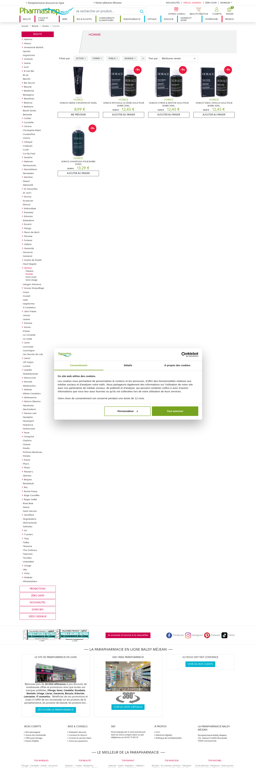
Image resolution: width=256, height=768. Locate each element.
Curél (25, 149)
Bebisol (140, 765)
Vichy (27, 573)
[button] (216, 11)
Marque (129, 58)
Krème (26, 331)
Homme (29, 274)
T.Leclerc (28, 534)
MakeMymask (30, 373)
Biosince (28, 102)
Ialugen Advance (32, 284)
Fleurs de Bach (31, 232)
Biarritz (26, 78)
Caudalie (29, 122)
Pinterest (212, 635)
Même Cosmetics (32, 393)
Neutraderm (29, 409)
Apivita (26, 51)
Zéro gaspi (37, 595)
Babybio (129, 765)
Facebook (175, 635)
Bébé (64, 19)
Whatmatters (30, 581)
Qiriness (27, 475)
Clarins (26, 137)
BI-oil (25, 75)
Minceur (168, 19)
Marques (225, 2)
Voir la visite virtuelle (128, 707)
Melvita (28, 389)
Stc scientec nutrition (171, 765)
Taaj (26, 538)
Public (112, 58)
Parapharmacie (131, 19)
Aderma (28, 39)
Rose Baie (28, 503)
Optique (152, 19)
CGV (158, 732)
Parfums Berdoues (32, 452)
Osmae (26, 444)
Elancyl (26, 204)
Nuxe (26, 432)
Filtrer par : (65, 58)
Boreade (27, 114)
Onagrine (29, 436)
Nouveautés (173, 2)
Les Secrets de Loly (33, 354)
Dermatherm (30, 169)
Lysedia (28, 369)
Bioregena (28, 94)
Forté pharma (201, 765)
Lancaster (28, 346)
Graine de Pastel (32, 259)
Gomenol (27, 256)
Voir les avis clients (200, 664)
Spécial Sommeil (192, 2)
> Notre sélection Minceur (107, 2)
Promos (229, 19)
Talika (26, 542)
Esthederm (28, 220)
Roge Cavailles (31, 495)
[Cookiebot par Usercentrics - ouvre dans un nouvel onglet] (184, 354)
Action (80, 58)
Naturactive (227, 765)
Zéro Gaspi (211, 2)
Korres (27, 327)
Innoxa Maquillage (34, 288)
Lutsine (26, 366)
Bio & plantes (84, 19)
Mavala (28, 381)
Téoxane (27, 546)
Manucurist (30, 377)
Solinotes (27, 526)
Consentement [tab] (78, 365)
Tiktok (228, 635)
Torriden (27, 557)
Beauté (27, 19)
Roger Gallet (30, 499)
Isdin (25, 299)
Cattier (27, 118)
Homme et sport (186, 19)
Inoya (26, 292)
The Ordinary (30, 550)
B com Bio (29, 70)
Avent (120, 765)
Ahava (27, 43)
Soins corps (31, 277)
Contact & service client (80, 738)
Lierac (27, 358)
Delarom (28, 161)
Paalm (26, 448)
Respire (28, 479)
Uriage (27, 565)
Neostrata (28, 405)
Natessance (30, 397)
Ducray (27, 196)
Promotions (38, 588)
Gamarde (29, 248)
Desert (26, 181)
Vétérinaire (211, 19)
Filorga (27, 228)
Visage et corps (43, 19)
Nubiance (28, 424)
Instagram (194, 635)
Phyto (27, 467)
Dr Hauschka (30, 188)
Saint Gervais (30, 511)
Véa (25, 569)
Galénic (28, 244)
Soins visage (31, 279)
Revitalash (28, 483)
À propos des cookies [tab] (177, 365)
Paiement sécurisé (77, 732)
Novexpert (28, 420)
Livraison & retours (78, 735)
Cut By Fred (29, 153)
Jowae (26, 319)
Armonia (28, 58)
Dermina (28, 177)
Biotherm (28, 106)
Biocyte (28, 86)
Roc (26, 487)
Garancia (28, 252)
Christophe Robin (32, 130)
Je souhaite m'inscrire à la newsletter (128, 635)
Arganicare (29, 55)
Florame (28, 236)
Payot (27, 459)
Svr (25, 530)
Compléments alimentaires (106, 19)
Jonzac (26, 315)
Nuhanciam (29, 428)
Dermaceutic (29, 165)
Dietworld (28, 184)
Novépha (28, 417)
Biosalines (29, 98)
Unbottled (28, 561)
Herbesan (215, 765)
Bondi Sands (29, 110)
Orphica (27, 440)
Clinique (28, 141)
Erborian (28, 216)
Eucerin (28, 224)
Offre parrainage (33, 738)
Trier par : (153, 58)
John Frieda (30, 311)
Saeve (26, 507)
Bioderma (29, 90)
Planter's (28, 471)
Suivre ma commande (35, 735)
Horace (45, 26)
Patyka (26, 455)
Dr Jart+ (27, 192)
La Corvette (29, 334)
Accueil (25, 26)
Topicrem (28, 553)
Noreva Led (30, 413)
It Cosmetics (29, 307)
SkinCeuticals (30, 522)
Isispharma (29, 303)
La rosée (27, 338)
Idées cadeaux (38, 616)
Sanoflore (29, 514)
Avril (26, 67)
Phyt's (26, 463)
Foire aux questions (78, 741)
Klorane (28, 323)
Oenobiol (186, 765)
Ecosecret (28, 200)
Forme (96, 58)
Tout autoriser (175, 411)
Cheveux (29, 271)
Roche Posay (30, 491)
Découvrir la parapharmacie (56, 709)
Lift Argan (28, 362)
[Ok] (143, 11)
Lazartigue (29, 350)
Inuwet (26, 295)
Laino (27, 342)
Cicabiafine (29, 134)
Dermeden (28, 173)
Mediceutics (29, 385)
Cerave (28, 126)
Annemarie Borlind (33, 47)
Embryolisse (30, 208)
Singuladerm (29, 518)
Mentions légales (164, 735)
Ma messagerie (32, 732)
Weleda (28, 577)
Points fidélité (32, 741)
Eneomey (28, 212)
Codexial (27, 145)
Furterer (28, 240)
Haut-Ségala (30, 263)
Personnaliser (127, 411)
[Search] (107, 11)
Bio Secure (29, 82)
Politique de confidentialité (169, 738)
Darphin (28, 157)
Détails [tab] (128, 365)
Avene (27, 63)
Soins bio (38, 609)
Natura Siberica (32, 401)
